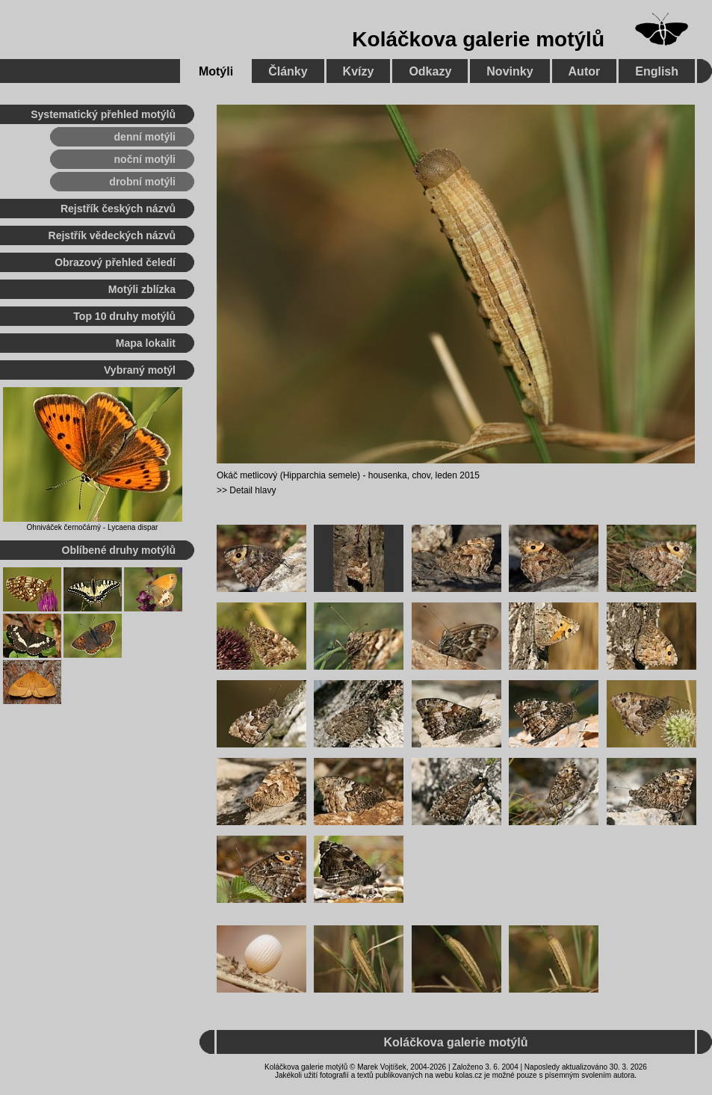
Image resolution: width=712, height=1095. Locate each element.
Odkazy (430, 71)
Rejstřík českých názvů (118, 209)
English (656, 71)
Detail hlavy (252, 490)
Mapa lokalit (146, 343)
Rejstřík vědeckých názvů (112, 235)
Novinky (509, 71)
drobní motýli (142, 182)
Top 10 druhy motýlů (124, 316)
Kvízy (358, 71)
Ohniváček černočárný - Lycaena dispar (92, 527)
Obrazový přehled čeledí (115, 262)
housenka (387, 475)
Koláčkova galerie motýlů (478, 39)
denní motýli (145, 137)
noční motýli (145, 159)
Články (287, 71)
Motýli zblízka (142, 289)
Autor (585, 71)
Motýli (216, 71)
